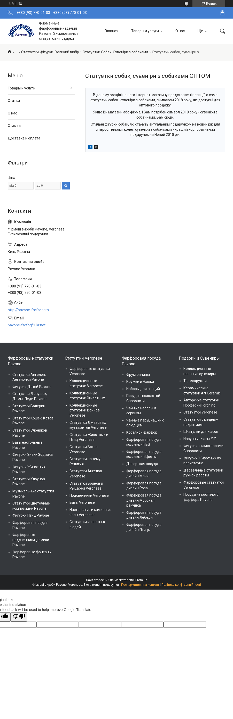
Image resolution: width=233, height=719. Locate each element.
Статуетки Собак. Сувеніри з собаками (115, 52)
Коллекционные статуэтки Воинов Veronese (84, 410)
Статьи (14, 100)
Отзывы (14, 125)
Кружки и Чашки (140, 381)
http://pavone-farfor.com (28, 310)
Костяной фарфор (141, 432)
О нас (180, 31)
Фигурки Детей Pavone (31, 387)
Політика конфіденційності (181, 584)
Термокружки (195, 381)
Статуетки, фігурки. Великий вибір (50, 52)
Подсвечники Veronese (89, 495)
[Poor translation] (19, 617)
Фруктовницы (138, 375)
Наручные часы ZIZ (199, 439)
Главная (111, 31)
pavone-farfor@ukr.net (26, 325)
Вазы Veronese (82, 502)
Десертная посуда (142, 464)
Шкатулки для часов (200, 431)
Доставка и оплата (24, 138)
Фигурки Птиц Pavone (30, 515)
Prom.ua (141, 580)
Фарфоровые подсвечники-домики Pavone (30, 540)
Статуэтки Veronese (200, 412)
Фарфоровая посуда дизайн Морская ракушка (143, 500)
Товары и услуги (145, 31)
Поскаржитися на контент (140, 584)
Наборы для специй (143, 389)
